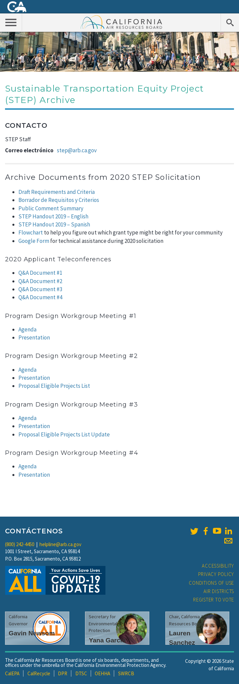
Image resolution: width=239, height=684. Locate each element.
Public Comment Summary (50, 208)
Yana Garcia (107, 640)
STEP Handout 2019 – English (53, 216)
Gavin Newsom (32, 633)
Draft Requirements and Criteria (56, 192)
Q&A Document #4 (40, 297)
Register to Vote (213, 599)
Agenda (27, 329)
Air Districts (219, 591)
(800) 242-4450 (19, 544)
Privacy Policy (216, 574)
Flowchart (30, 232)
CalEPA (12, 673)
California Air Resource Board (121, 21)
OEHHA (102, 673)
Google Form (33, 241)
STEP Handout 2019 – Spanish (54, 224)
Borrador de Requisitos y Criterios (58, 200)
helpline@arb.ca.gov (60, 544)
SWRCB (126, 673)
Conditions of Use (211, 583)
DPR (62, 673)
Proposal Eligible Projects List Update (64, 434)
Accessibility (218, 566)
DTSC (81, 673)
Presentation (34, 337)
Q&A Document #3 (40, 289)
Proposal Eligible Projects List (54, 385)
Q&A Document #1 (40, 272)
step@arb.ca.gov (77, 150)
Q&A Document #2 (40, 281)
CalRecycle (38, 673)
